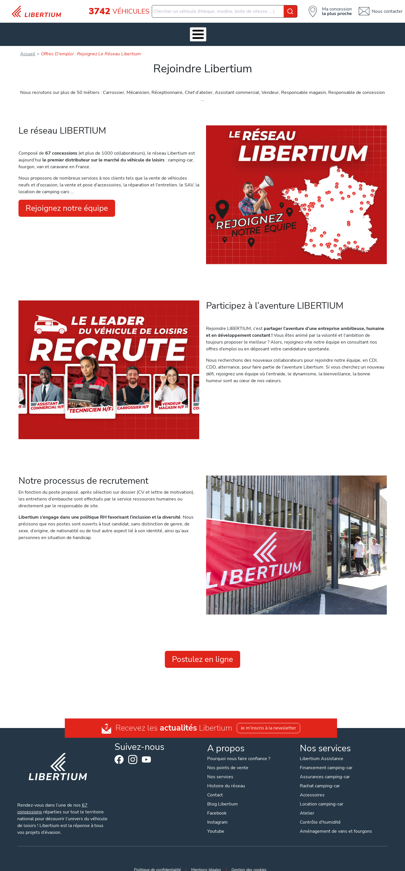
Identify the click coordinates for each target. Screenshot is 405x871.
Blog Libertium (222, 795)
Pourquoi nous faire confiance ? (238, 750)
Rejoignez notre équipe (67, 199)
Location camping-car (321, 795)
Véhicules (83, 29)
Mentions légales (206, 861)
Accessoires (151, 29)
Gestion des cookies (249, 861)
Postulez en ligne (202, 650)
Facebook (119, 750)
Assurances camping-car (325, 768)
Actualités (280, 29)
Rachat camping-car (320, 777)
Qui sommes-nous (242, 29)
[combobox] (224, 11)
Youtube (146, 752)
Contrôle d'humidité (320, 814)
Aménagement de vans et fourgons (336, 823)
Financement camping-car (326, 759)
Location (206, 29)
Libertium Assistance (321, 750)
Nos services (116, 29)
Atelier (180, 29)
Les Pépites (53, 29)
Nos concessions (318, 29)
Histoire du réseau (226, 777)
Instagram (132, 750)
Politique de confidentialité (157, 861)
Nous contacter (387, 11)
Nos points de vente (227, 759)
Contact (354, 29)
